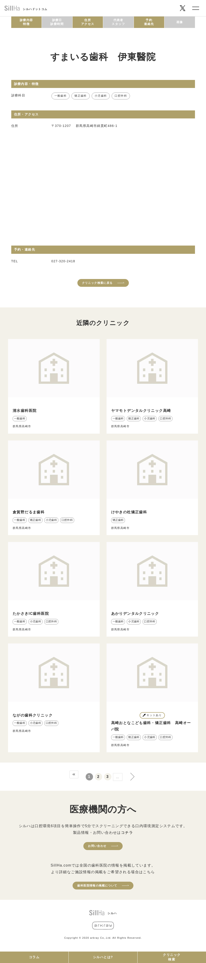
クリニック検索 (172, 957)
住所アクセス (87, 22)
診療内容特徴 (26, 22)
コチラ (127, 832)
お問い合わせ (97, 846)
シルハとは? (103, 957)
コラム (34, 957)
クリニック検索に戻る (97, 283)
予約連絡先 (149, 22)
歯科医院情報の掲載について (97, 885)
